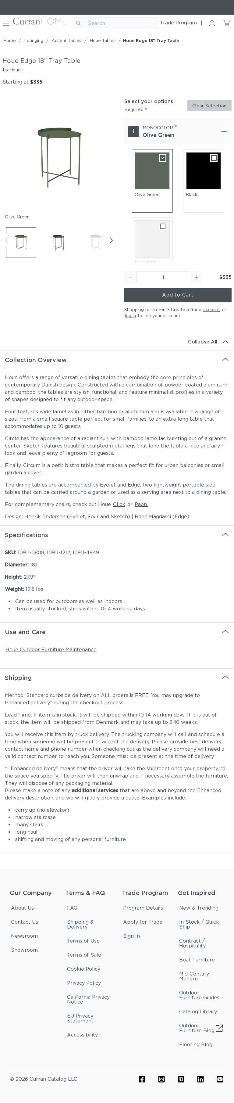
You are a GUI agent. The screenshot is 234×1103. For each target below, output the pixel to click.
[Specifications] (117, 535)
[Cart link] (227, 23)
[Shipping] (117, 678)
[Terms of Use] (83, 942)
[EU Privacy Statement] (89, 1019)
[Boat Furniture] (197, 960)
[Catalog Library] (198, 1012)
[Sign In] (131, 937)
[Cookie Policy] (83, 970)
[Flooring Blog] (196, 1045)
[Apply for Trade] (143, 923)
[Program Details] (143, 909)
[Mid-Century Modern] (201, 977)
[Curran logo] (40, 23)
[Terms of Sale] (84, 956)
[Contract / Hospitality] (201, 944)
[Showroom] (24, 951)
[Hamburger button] (6, 23)
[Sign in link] (212, 23)
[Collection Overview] (117, 360)
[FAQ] (72, 909)
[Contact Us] (24, 923)
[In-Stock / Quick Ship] (201, 925)
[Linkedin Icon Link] (200, 1079)
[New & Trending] (199, 909)
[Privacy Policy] (84, 984)
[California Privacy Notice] (89, 1000)
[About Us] (22, 909)
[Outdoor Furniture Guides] (201, 996)
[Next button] (111, 240)
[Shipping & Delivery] (89, 925)
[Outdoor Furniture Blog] (201, 1029)
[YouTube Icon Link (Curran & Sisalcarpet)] (220, 1079)
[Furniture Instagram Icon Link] (161, 1079)
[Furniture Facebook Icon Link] (142, 1079)
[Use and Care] (117, 632)
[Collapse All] (117, 341)
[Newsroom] (24, 937)
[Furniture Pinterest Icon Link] (181, 1079)
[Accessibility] (82, 1035)
